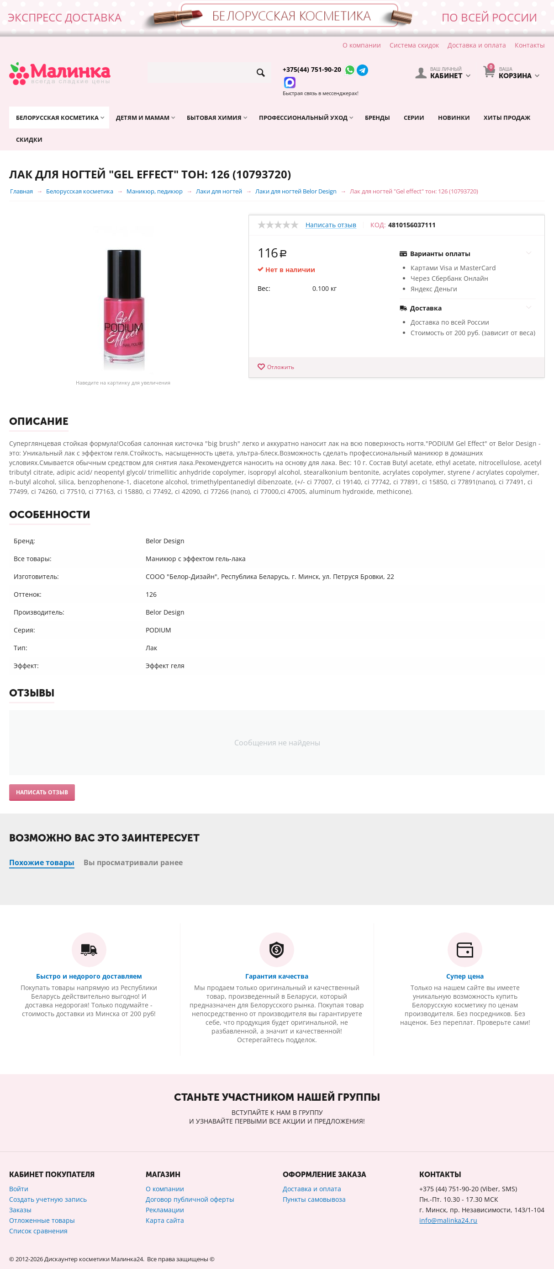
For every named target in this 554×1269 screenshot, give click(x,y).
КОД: (378, 225)
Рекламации (165, 1209)
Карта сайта (165, 1220)
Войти (18, 1188)
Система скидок (414, 45)
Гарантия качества (276, 976)
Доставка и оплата (477, 45)
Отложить (280, 367)
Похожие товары (41, 862)
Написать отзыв (331, 225)
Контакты (530, 45)
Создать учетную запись (48, 1199)
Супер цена (465, 976)
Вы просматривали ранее (133, 862)
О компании (362, 45)
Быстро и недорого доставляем (89, 976)
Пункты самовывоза (314, 1199)
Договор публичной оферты (190, 1199)
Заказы (20, 1209)
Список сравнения (38, 1230)
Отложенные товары (42, 1220)
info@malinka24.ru (448, 1220)
